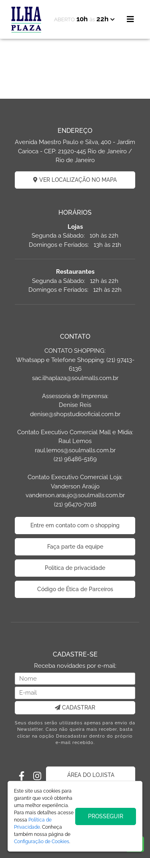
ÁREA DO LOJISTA (90, 775)
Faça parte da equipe (75, 546)
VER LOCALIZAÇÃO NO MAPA (75, 180)
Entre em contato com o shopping (75, 525)
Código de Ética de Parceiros (75, 589)
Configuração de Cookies (41, 841)
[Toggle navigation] (130, 19)
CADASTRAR (75, 707)
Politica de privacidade (75, 568)
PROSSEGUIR (105, 816)
